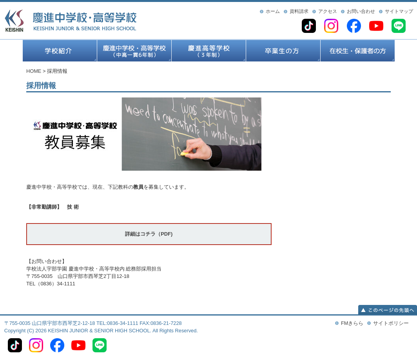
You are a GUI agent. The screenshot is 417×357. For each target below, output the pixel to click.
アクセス (327, 11)
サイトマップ (399, 11)
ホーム (273, 11)
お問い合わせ (361, 11)
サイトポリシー (391, 323)
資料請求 (299, 11)
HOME (33, 71)
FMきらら (352, 323)
